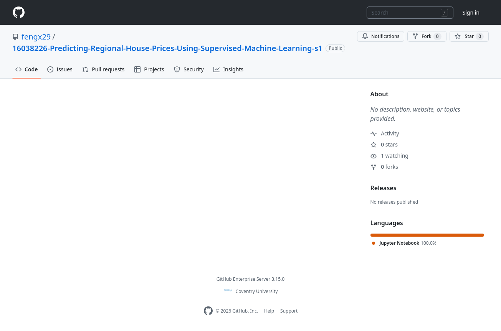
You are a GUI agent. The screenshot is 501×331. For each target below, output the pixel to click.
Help (269, 311)
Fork (426, 36)
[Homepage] (18, 12)
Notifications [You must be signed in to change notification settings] (380, 36)
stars (384, 144)
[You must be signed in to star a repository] (469, 36)
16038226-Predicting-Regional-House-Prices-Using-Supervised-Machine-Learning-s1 (167, 48)
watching (389, 155)
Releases (383, 188)
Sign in (471, 12)
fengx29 (36, 36)
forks (384, 166)
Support (289, 311)
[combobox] (410, 12)
